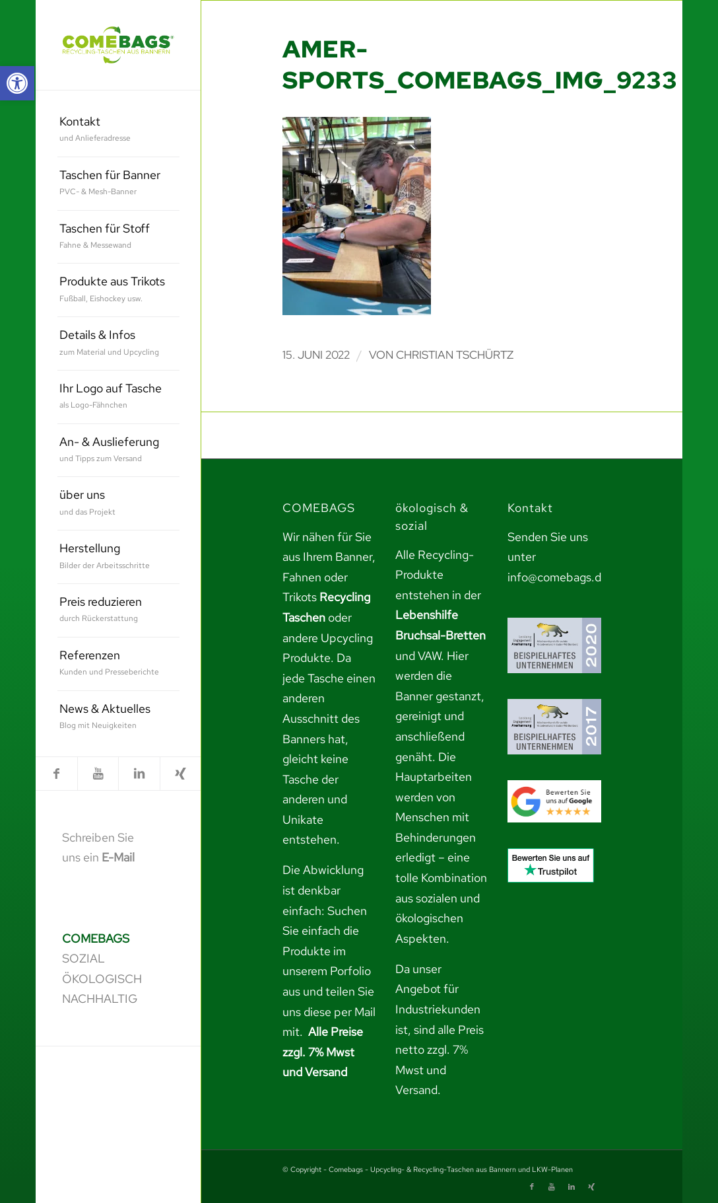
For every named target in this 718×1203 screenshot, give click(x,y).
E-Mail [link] (118, 857)
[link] (17, 83)
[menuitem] (118, 130)
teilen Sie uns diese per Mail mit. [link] (328, 1011)
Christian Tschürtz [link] (454, 354)
